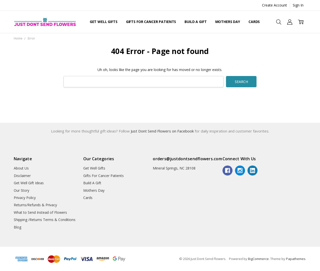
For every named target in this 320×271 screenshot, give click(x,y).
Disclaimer (22, 175)
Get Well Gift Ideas (29, 182)
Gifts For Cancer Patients (151, 21)
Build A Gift (195, 21)
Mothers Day (227, 21)
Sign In (298, 5)
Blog (17, 227)
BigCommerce (258, 258)
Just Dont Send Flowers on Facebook (163, 131)
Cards (254, 21)
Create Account (274, 5)
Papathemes (296, 258)
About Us (21, 168)
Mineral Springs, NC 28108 (174, 168)
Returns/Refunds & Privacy (35, 204)
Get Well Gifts (104, 21)
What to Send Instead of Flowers (40, 212)
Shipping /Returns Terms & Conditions (45, 219)
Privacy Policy (25, 197)
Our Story (21, 190)
